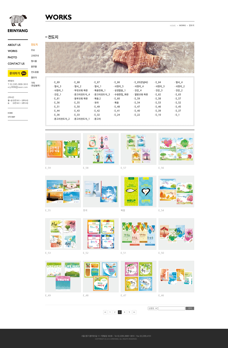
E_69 (56, 82)
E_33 (76, 115)
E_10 (157, 115)
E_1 (177, 115)
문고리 (97, 119)
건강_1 (57, 94)
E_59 (136, 99)
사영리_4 (138, 86)
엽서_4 (178, 82)
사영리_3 (159, 86)
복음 (116, 103)
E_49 (96, 107)
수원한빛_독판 (121, 94)
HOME (173, 26)
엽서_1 (97, 86)
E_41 (116, 111)
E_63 (177, 94)
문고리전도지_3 (101, 94)
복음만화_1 (99, 90)
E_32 (96, 115)
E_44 (56, 111)
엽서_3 (57, 86)
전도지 (191, 25)
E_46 (157, 107)
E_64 (157, 82)
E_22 (136, 115)
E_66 (116, 82)
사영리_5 (118, 86)
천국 (96, 103)
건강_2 (178, 90)
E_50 (76, 107)
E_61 (56, 99)
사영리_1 (58, 90)
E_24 (116, 115)
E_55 (76, 103)
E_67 (96, 82)
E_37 (177, 111)
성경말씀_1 (119, 90)
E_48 (116, 107)
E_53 (157, 103)
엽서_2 (77, 86)
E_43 (76, 111)
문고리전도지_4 (81, 94)
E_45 (177, 107)
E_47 (136, 107)
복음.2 (97, 99)
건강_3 (158, 90)
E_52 (177, 103)
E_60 (116, 99)
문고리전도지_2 (61, 119)
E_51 (56, 107)
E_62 (157, 94)
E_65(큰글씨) (140, 82)
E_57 (177, 99)
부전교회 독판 (80, 90)
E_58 (157, 99)
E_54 (136, 103)
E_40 (136, 111)
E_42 (96, 111)
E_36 (56, 115)
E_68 (76, 82)
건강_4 (137, 90)
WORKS (182, 25)
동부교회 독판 (80, 99)
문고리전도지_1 (81, 119)
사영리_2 (179, 86)
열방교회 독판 (140, 94)
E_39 (157, 111)
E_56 (56, 103)
